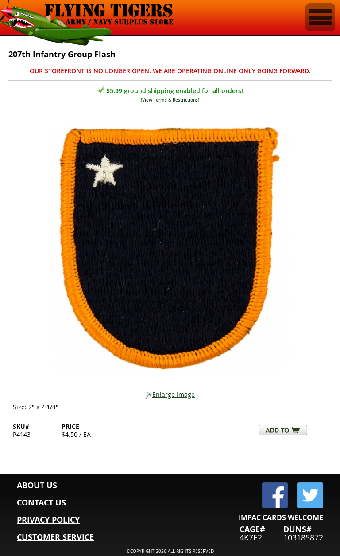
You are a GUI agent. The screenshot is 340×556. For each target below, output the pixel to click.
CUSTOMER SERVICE (55, 537)
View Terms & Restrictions (170, 100)
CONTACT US (41, 502)
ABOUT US (37, 485)
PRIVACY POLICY (48, 519)
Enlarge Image (170, 395)
